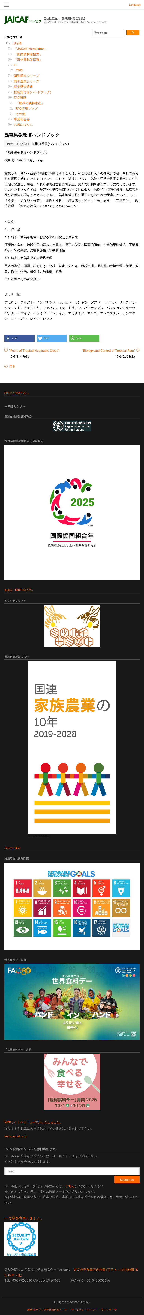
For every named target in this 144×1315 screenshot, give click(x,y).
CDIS (19, 70)
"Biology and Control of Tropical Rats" (108, 350)
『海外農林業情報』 (28, 59)
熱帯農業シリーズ (26, 81)
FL (15, 65)
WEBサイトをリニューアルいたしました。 (33, 1122)
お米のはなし (23, 125)
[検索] (107, 32)
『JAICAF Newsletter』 (30, 49)
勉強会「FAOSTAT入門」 (19, 590)
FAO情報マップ (26, 108)
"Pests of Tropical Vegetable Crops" (34, 350)
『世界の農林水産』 (29, 103)
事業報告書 (21, 119)
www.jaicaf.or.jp (15, 1136)
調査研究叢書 (23, 87)
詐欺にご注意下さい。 (17, 393)
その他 (20, 114)
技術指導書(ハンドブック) (32, 92)
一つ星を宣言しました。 (24, 1218)
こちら (70, 1186)
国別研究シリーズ (26, 76)
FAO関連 (19, 97)
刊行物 (16, 43)
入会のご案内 (12, 847)
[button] (19, 338)
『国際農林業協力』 (28, 54)
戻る (11, 366)
